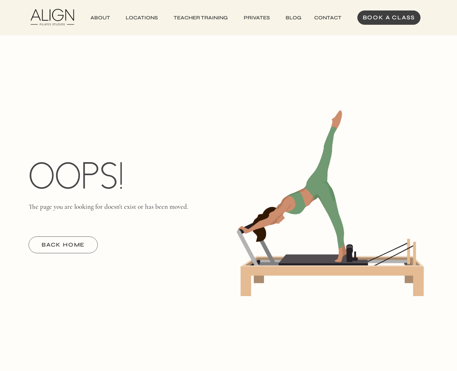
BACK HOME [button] (63, 244)
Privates (257, 18)
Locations (142, 18)
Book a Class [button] (389, 17)
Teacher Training (201, 18)
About (100, 18)
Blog (293, 18)
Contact (327, 18)
